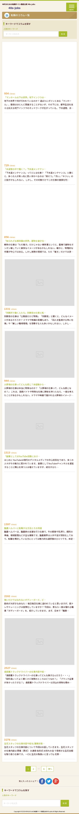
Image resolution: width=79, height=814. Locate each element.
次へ (50, 768)
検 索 (63, 34)
